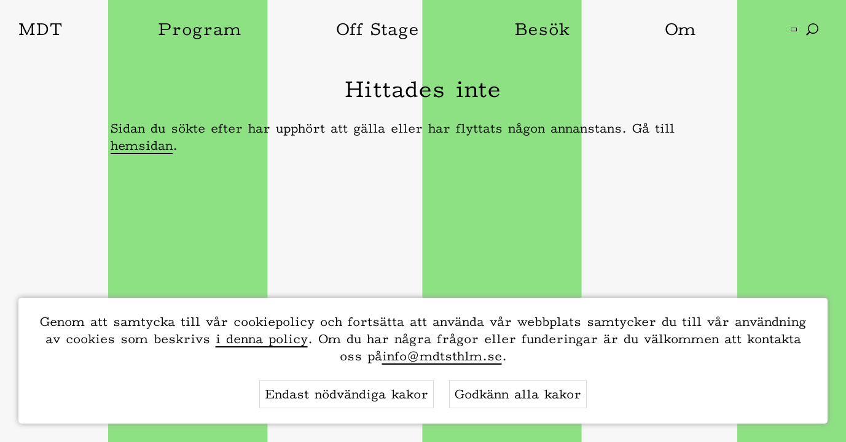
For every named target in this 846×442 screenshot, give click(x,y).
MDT (40, 29)
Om (680, 29)
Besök (542, 29)
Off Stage (377, 29)
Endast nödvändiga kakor (346, 394)
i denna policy (262, 339)
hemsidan (142, 145)
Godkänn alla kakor (518, 394)
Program (199, 29)
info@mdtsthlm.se (442, 356)
